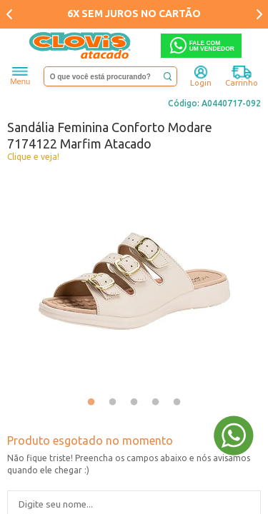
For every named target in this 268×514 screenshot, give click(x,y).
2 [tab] (113, 402)
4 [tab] (156, 402)
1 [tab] (91, 402)
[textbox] (110, 76)
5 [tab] (177, 402)
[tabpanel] (134, 279)
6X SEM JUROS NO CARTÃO (134, 13)
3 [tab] (134, 402)
